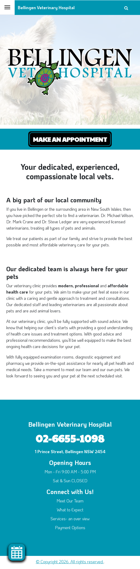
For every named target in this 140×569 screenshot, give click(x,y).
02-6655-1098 (70, 438)
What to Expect (70, 509)
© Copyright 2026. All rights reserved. (70, 561)
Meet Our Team (70, 500)
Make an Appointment (70, 139)
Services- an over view (70, 518)
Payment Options (70, 527)
